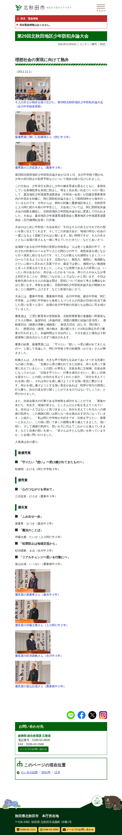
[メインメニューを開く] (101, 7)
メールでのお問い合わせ (33, 749)
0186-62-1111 (26, 829)
